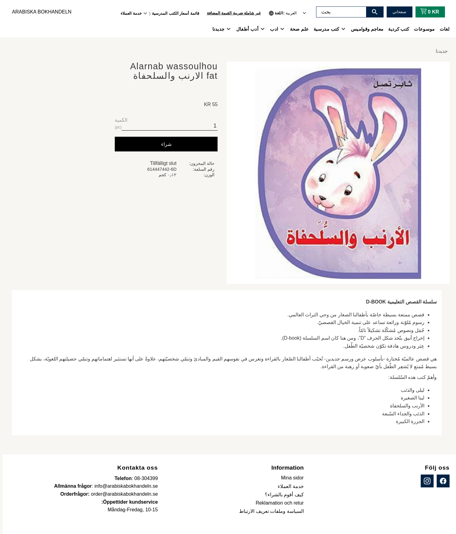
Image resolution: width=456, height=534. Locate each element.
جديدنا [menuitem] (216, 29)
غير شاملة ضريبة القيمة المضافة (231, 13)
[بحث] (372, 12)
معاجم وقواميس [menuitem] (364, 29)
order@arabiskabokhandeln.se (121, 494)
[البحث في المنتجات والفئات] (338, 12)
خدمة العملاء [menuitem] (128, 13)
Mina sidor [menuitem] (289, 477)
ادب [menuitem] (271, 29)
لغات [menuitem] (442, 29)
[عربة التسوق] (425, 12)
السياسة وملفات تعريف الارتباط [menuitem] (268, 511)
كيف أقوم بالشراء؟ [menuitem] (281, 494)
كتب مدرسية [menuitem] (323, 29)
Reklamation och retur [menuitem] (277, 502)
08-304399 (143, 478)
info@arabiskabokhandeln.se (123, 486)
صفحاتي (397, 12)
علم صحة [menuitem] (296, 29)
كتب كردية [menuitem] (395, 29)
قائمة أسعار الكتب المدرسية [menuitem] (172, 13)
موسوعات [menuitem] (421, 29)
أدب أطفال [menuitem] (245, 29)
